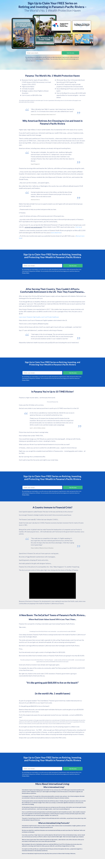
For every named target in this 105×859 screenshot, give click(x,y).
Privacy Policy (39, 60)
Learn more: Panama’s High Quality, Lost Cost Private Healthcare (39, 317)
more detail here (56, 232)
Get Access (70, 53)
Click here (78, 227)
